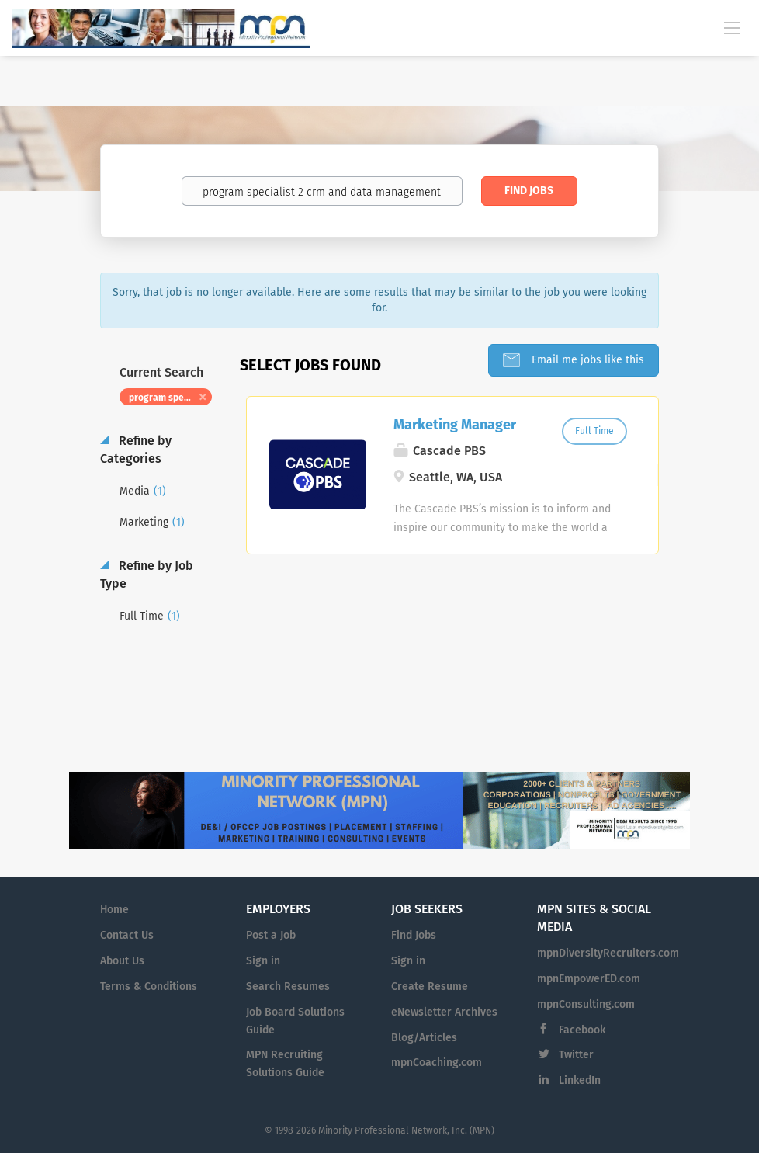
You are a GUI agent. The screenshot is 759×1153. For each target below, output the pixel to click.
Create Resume (429, 986)
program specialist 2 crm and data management (170, 397)
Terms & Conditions (148, 986)
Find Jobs (528, 190)
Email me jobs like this (586, 359)
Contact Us (127, 935)
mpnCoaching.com (436, 1062)
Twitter (576, 1054)
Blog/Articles (424, 1037)
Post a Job (271, 935)
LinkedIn (580, 1080)
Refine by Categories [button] (136, 449)
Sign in (263, 960)
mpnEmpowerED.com (588, 978)
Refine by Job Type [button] (146, 574)
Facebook (582, 1030)
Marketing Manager (454, 424)
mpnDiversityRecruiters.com (608, 953)
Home (114, 909)
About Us (122, 960)
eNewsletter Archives (444, 1012)
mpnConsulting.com (586, 1004)
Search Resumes (288, 986)
